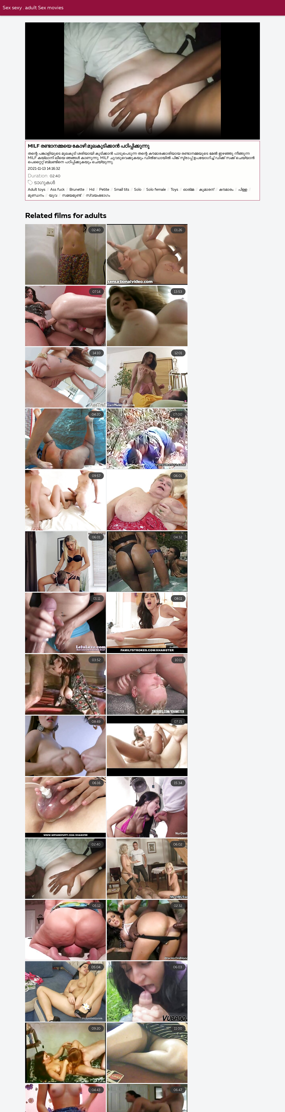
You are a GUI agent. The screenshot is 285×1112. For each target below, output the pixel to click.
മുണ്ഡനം (36, 195)
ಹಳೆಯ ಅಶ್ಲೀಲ (224, 1099)
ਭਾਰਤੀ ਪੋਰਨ (89, 1110)
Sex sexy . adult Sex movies (33, 7)
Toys (175, 189)
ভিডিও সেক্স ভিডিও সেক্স (60, 1094)
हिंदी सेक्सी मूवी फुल (103, 1094)
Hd (92, 189)
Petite (105, 189)
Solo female (156, 189)
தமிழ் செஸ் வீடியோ (126, 1110)
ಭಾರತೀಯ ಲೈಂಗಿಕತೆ (147, 1105)
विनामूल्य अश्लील (77, 1099)
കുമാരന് (207, 189)
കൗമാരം (226, 189)
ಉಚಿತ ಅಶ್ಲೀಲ (189, 1099)
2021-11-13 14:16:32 (44, 168)
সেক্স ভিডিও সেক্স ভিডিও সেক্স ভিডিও (229, 1105)
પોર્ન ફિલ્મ (185, 1105)
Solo (138, 189)
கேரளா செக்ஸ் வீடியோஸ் (232, 1110)
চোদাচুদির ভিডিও (141, 1094)
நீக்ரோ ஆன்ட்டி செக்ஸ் (48, 1110)
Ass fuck (58, 189)
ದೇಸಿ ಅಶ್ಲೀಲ (43, 1099)
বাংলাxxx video (249, 1094)
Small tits (122, 189)
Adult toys (37, 189)
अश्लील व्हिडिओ (259, 1099)
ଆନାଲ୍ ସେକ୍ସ (76, 1105)
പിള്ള (243, 189)
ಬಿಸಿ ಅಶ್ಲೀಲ (110, 1099)
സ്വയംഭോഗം (98, 195)
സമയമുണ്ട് (71, 195)
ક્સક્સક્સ (110, 1105)
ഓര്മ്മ (189, 189)
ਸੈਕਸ (195, 1110)
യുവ (53, 195)
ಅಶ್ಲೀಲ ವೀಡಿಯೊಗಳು (148, 1099)
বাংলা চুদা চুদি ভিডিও (18, 1094)
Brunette (77, 189)
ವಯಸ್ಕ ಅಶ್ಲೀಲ (20, 1105)
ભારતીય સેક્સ (166, 1110)
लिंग (49, 1105)
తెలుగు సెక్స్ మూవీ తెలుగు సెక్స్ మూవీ (194, 1094)
